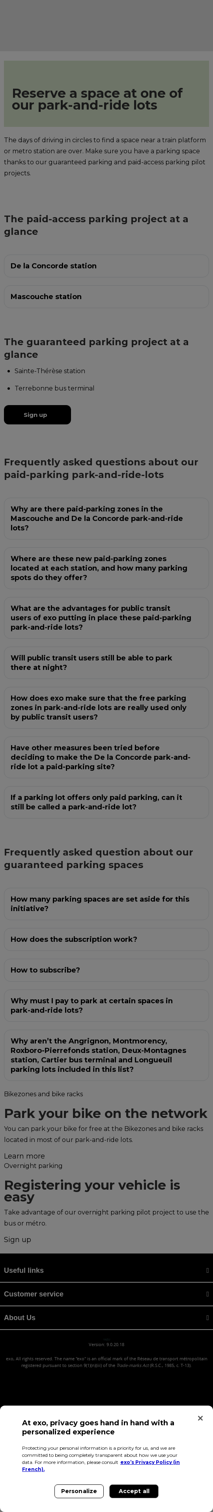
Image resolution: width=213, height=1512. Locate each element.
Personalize (79, 1491)
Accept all (134, 1491)
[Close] (200, 1418)
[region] (106, 1459)
